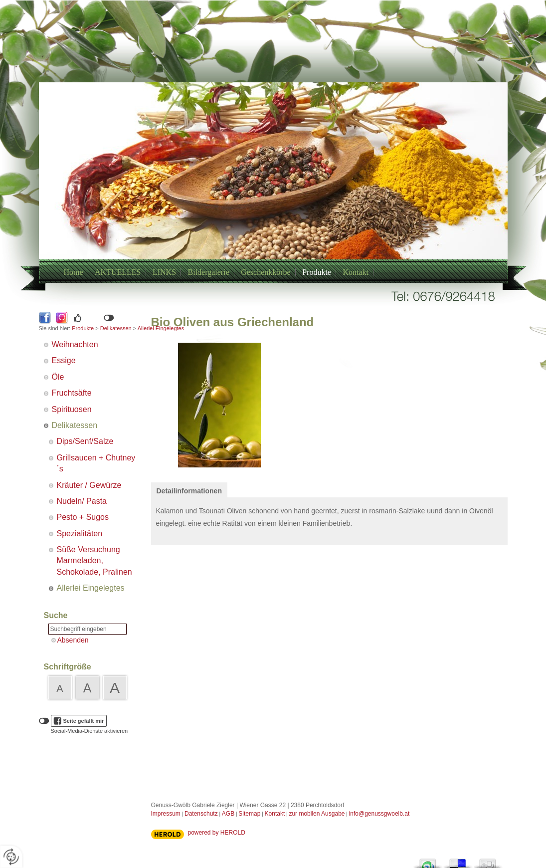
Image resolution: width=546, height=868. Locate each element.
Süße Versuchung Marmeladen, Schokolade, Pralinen (94, 560)
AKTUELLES (118, 272)
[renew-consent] (11, 857)
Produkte (316, 272)
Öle (58, 377)
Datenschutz (201, 813)
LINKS (164, 272)
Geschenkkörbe (266, 272)
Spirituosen (72, 409)
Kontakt (355, 272)
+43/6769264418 (261, 196)
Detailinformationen (189, 491)
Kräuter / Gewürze (89, 485)
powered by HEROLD (216, 832)
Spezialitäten (80, 533)
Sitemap (249, 813)
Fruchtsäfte (72, 393)
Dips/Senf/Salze (85, 441)
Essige (64, 360)
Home (73, 272)
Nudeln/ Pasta (82, 501)
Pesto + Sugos (83, 517)
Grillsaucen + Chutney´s (96, 463)
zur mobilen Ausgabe (317, 813)
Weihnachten (75, 344)
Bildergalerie (208, 272)
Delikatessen (116, 328)
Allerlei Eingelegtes (91, 588)
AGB (228, 813)
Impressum (166, 813)
